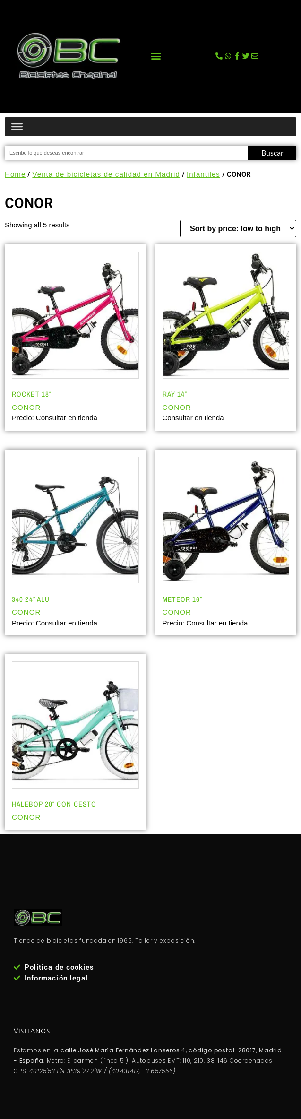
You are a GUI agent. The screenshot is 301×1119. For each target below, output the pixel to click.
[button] (155, 56)
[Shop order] (238, 228)
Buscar (272, 152)
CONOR (26, 407)
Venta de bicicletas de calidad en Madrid (106, 174)
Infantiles (203, 174)
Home (15, 174)
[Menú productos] (17, 126)
